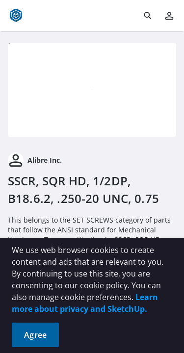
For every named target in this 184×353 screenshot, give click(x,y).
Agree (35, 334)
